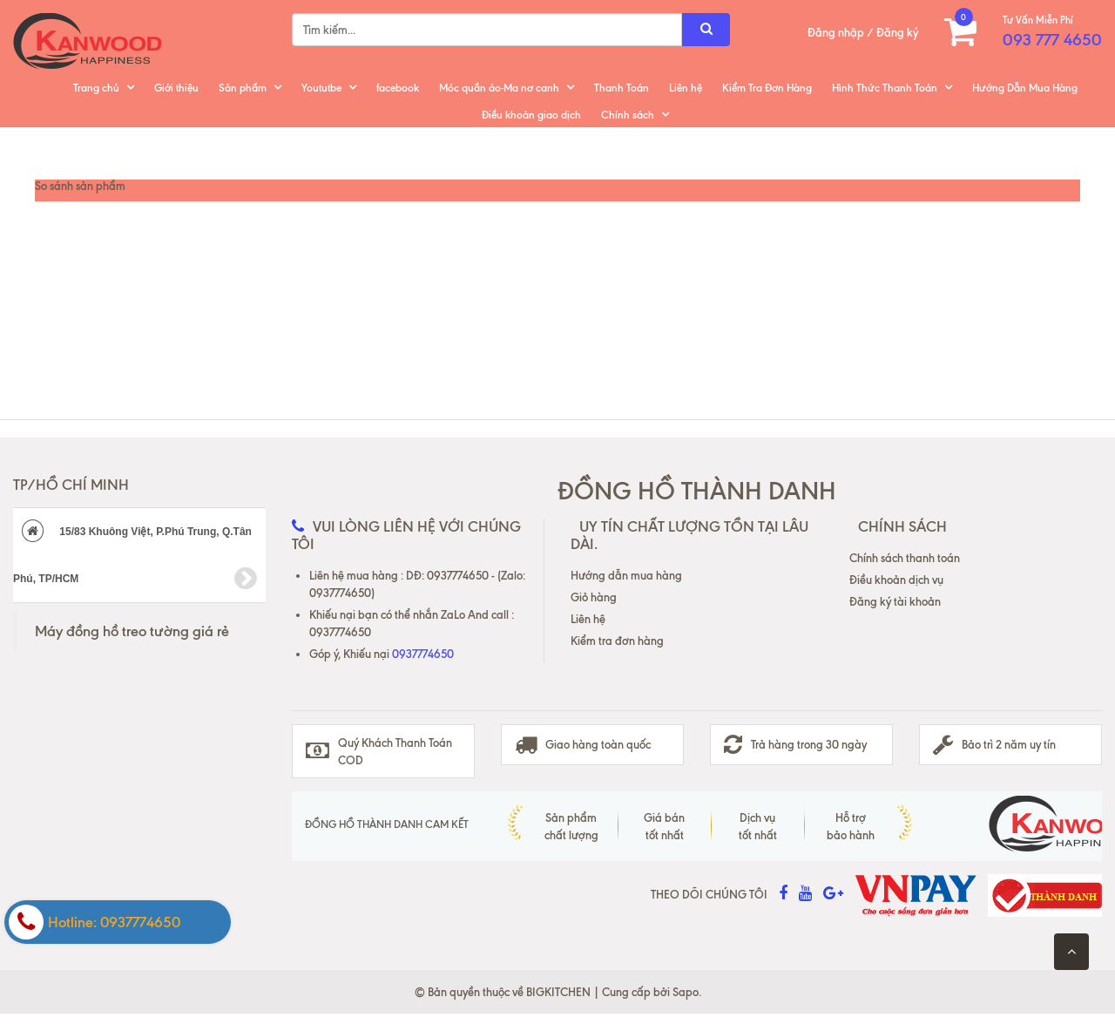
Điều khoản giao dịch (531, 114)
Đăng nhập (836, 32)
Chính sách (627, 114)
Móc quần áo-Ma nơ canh (499, 87)
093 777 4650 (1052, 40)
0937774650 (423, 654)
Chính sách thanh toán (904, 558)
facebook (397, 87)
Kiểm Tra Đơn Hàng (767, 87)
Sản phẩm (243, 87)
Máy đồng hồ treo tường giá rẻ (132, 631)
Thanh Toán (621, 87)
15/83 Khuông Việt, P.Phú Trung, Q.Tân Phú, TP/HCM (135, 555)
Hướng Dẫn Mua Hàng (1025, 87)
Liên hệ (685, 87)
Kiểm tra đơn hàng (617, 641)
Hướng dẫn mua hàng (626, 575)
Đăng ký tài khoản (895, 601)
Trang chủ (96, 87)
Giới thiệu (176, 87)
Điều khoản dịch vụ (896, 580)
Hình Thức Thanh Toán (884, 87)
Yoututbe (321, 87)
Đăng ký (897, 32)
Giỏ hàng (594, 597)
